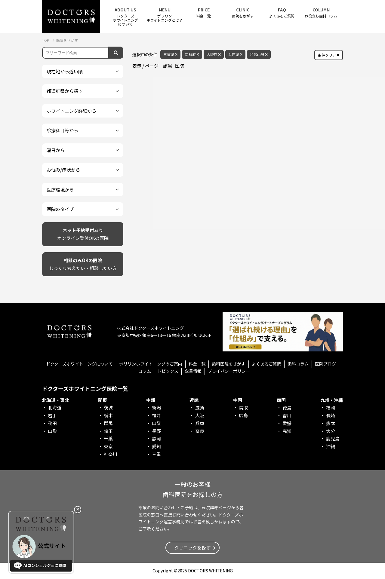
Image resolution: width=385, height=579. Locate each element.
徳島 (286, 407)
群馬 (108, 423)
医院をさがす (242, 13)
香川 (286, 415)
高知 (286, 431)
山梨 (156, 423)
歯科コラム (298, 364)
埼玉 (108, 431)
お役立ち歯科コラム (320, 13)
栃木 (108, 415)
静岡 (156, 438)
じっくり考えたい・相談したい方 (83, 263)
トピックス (167, 371)
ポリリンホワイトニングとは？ (164, 15)
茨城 (108, 407)
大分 (330, 431)
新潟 (156, 407)
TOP (46, 40)
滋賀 (199, 407)
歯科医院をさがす (228, 364)
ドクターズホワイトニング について (125, 17)
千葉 (108, 438)
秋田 (52, 423)
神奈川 (110, 454)
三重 (156, 454)
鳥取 (243, 407)
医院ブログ (325, 364)
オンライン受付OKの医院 (83, 233)
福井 (156, 415)
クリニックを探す (192, 547)
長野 (156, 431)
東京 (108, 446)
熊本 (330, 423)
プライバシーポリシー (229, 371)
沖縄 (330, 446)
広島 (243, 415)
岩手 (52, 415)
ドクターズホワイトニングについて (79, 364)
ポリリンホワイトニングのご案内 (150, 364)
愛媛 (286, 423)
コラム (144, 371)
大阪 (199, 415)
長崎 (330, 415)
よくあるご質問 (281, 13)
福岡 (330, 407)
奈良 (199, 431)
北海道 (54, 407)
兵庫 (199, 423)
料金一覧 (203, 13)
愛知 (156, 446)
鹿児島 (333, 438)
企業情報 (193, 371)
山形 (52, 431)
